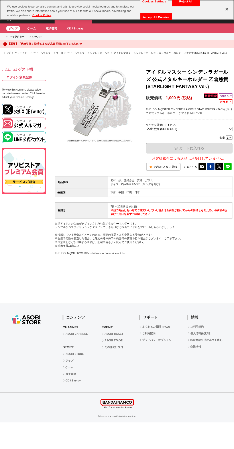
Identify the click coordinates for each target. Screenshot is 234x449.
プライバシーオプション (156, 340)
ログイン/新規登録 (19, 77)
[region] (117, 10)
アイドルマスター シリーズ (48, 53)
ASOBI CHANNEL (76, 333)
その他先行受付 (113, 347)
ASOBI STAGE (113, 340)
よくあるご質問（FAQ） (157, 326)
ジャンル (37, 36)
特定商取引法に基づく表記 (206, 340)
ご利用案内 (148, 333)
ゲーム (31, 28)
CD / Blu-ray (75, 28)
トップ (7, 53)
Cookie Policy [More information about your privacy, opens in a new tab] (41, 15)
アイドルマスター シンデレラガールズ (88, 53)
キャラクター (17, 36)
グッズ (13, 28)
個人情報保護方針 (201, 333)
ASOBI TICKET (113, 333)
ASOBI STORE (74, 354)
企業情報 (195, 346)
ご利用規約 (197, 326)
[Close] (227, 9)
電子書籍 (51, 28)
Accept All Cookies (156, 17)
